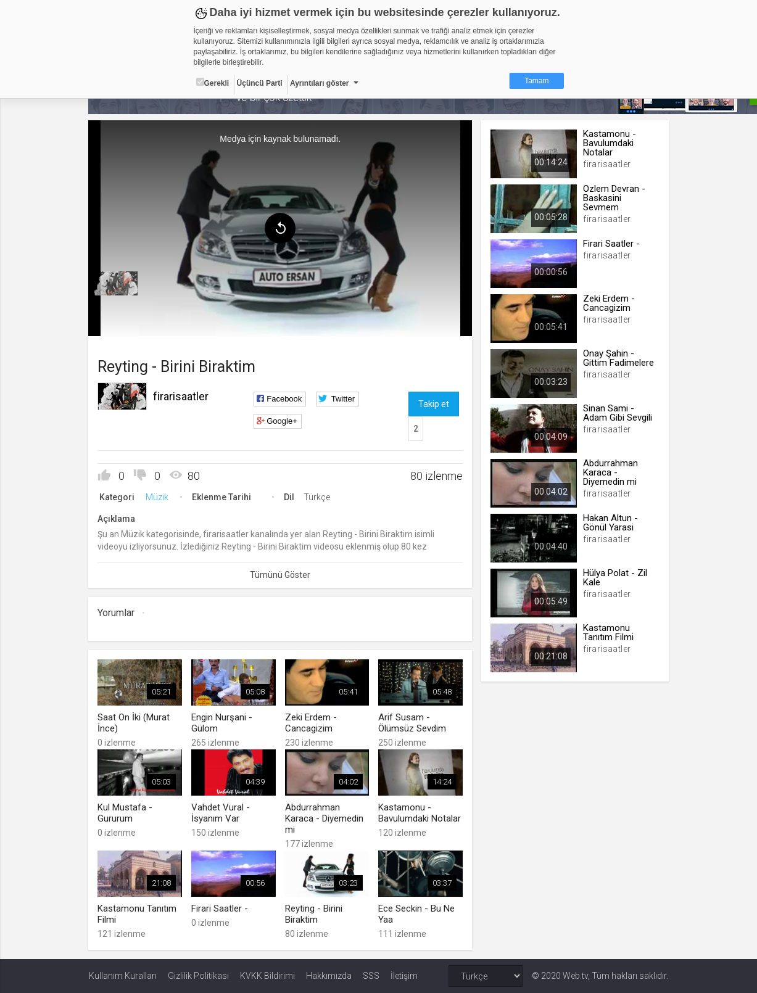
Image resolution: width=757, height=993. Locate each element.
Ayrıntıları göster (319, 83)
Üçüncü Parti (260, 83)
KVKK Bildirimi (267, 976)
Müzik (157, 497)
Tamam (536, 80)
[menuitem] (116, 283)
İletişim (404, 976)
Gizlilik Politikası (198, 976)
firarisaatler (181, 396)
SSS (371, 976)
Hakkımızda (329, 976)
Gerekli (213, 83)
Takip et (433, 404)
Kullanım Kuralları (123, 976)
